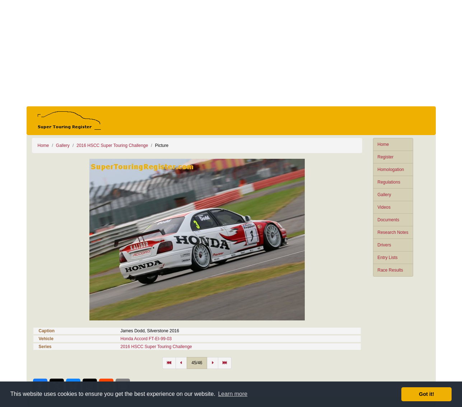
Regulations (389, 182)
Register (386, 156)
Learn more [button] (232, 394)
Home (383, 144)
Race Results (390, 270)
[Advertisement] (231, 53)
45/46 (196, 362)
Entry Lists (388, 257)
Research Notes (393, 232)
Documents (389, 219)
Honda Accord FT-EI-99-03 (146, 338)
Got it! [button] (426, 394)
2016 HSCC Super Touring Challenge (112, 145)
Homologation (391, 169)
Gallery (384, 194)
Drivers (384, 245)
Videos (384, 207)
